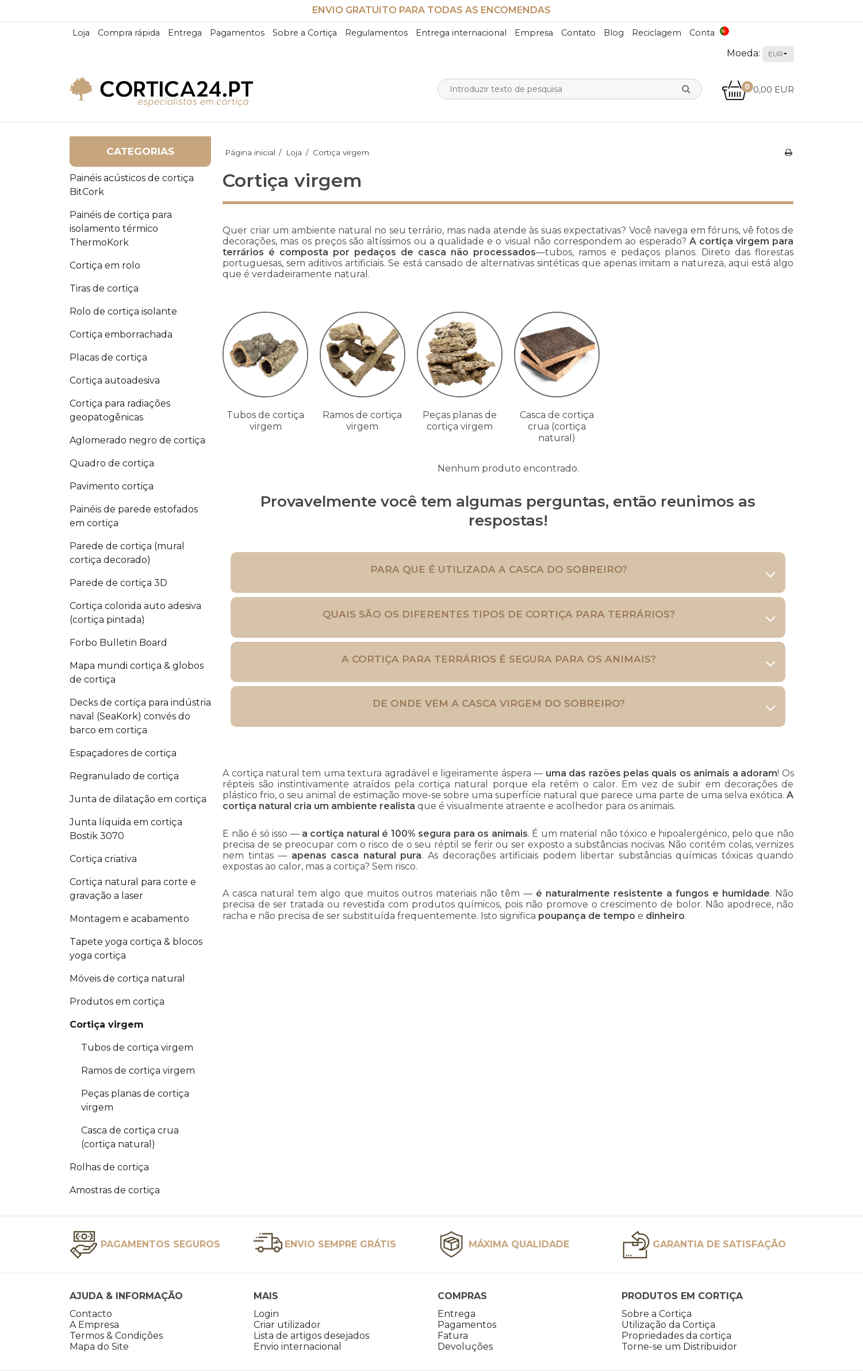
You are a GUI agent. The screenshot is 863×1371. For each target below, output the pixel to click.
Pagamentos (237, 33)
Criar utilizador (287, 1324)
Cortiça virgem (107, 1024)
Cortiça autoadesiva (115, 380)
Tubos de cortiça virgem (137, 1047)
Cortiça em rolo (105, 265)
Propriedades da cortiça (676, 1335)
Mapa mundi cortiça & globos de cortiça (137, 672)
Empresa (534, 33)
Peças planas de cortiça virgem (135, 1100)
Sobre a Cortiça (305, 33)
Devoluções (465, 1346)
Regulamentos (376, 33)
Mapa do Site (99, 1346)
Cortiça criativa (103, 858)
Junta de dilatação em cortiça (138, 799)
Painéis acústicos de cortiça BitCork (132, 185)
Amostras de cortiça (115, 1190)
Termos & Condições (116, 1335)
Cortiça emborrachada (121, 334)
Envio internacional (298, 1346)
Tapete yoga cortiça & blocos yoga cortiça (136, 948)
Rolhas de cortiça (109, 1167)
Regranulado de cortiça (124, 776)
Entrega (185, 33)
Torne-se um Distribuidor (679, 1346)
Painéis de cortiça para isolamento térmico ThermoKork (121, 228)
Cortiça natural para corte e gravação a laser (133, 888)
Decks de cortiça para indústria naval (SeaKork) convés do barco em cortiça (140, 716)
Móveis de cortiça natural (127, 978)
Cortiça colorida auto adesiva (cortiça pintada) (135, 612)
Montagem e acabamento (129, 918)
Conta (702, 33)
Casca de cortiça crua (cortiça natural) (130, 1137)
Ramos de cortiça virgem (138, 1070)
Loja (81, 33)
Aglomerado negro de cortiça (137, 440)
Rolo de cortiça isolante (123, 311)
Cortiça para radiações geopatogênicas (120, 410)
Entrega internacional (461, 33)
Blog (614, 33)
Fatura (453, 1335)
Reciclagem (656, 33)
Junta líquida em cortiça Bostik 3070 (126, 829)
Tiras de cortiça (104, 288)
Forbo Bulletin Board (118, 642)
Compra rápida (129, 33)
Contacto (91, 1313)
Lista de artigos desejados (311, 1335)
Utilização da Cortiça (668, 1324)
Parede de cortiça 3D (118, 582)
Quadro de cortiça (112, 463)
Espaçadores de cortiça (123, 753)
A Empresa (94, 1324)
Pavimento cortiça (112, 486)
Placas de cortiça (108, 357)
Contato (578, 33)
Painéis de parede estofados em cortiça (134, 516)
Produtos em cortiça (117, 1001)
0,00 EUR (758, 89)
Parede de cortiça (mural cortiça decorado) (127, 553)
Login (266, 1313)
